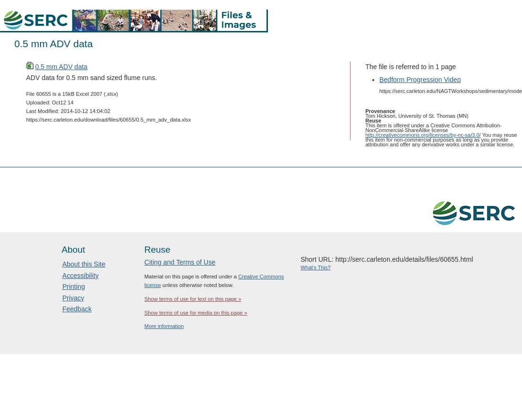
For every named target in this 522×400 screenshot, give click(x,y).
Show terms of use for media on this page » (195, 313)
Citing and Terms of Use (179, 262)
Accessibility (80, 275)
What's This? (315, 267)
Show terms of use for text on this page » (192, 299)
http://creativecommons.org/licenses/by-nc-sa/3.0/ (423, 135)
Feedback (77, 309)
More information (164, 326)
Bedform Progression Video (420, 79)
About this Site (83, 264)
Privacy (73, 298)
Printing (73, 286)
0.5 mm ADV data (61, 67)
